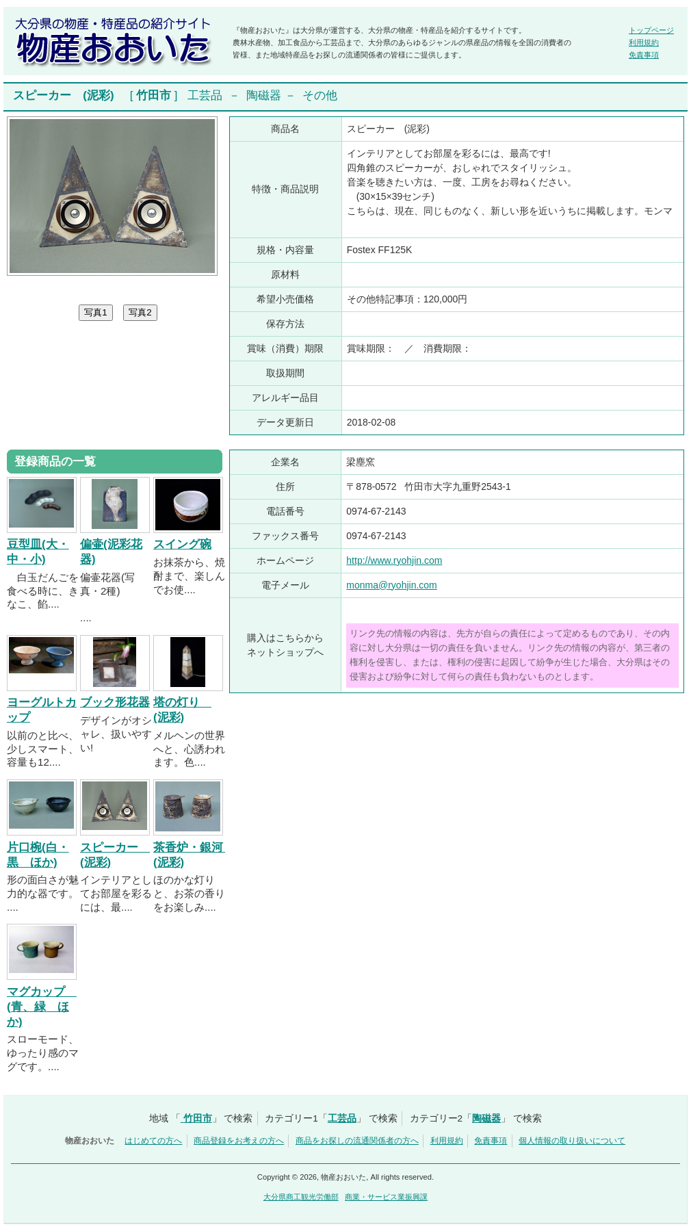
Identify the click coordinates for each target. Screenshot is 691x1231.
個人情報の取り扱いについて (572, 1140)
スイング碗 (182, 544)
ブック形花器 (115, 702)
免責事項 (644, 55)
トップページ (651, 30)
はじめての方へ (153, 1140)
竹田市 (153, 95)
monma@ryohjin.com (391, 585)
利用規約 (644, 42)
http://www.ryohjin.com (394, 560)
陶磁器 (263, 95)
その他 (319, 95)
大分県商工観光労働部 (301, 1197)
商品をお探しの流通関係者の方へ (357, 1140)
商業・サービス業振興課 (386, 1197)
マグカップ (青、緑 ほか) (42, 1006)
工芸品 (204, 95)
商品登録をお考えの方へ (239, 1140)
